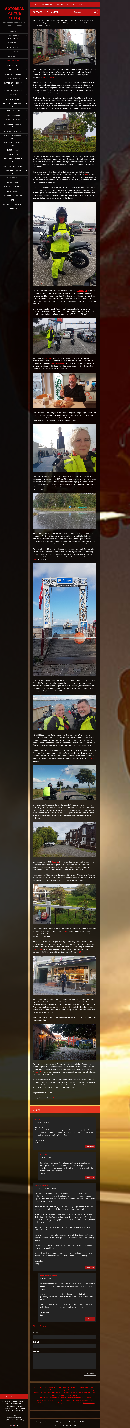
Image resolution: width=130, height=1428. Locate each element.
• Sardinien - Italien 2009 (12, 90)
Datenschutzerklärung (12, 204)
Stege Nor (55, 862)
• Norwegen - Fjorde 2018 (12, 131)
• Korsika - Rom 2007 (12, 78)
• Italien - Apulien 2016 (12, 120)
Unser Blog (12, 56)
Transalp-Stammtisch (12, 187)
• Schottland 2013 (13, 111)
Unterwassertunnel (57, 363)
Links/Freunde (12, 191)
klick (54, 1098)
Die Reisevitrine (13, 182)
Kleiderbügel (82, 291)
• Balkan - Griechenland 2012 (12, 104)
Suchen (95, 12)
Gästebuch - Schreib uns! (12, 195)
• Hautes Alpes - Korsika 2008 (12, 84)
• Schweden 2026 (12, 178)
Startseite (13, 31)
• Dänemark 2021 (12, 150)
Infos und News (12, 47)
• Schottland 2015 (13, 115)
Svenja (65, 931)
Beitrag (36, 1351)
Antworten (90, 1147)
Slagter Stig (38, 949)
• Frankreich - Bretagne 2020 (12, 144)
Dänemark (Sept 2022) (64, 4)
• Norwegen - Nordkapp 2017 (12, 125)
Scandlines (48, 358)
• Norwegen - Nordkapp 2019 (12, 137)
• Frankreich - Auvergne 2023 (12, 160)
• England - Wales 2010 (12, 95)
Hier (86, 175)
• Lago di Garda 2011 (13, 99)
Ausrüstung (13, 43)
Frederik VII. (38, 1072)
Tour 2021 (91, 758)
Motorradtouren (48, 77)
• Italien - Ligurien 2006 (13, 74)
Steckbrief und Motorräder (13, 37)
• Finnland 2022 (13, 154)
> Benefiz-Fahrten (13, 65)
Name (35, 1333)
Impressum (13, 209)
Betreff (36, 1342)
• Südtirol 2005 (12, 70)
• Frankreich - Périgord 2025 (13, 172)
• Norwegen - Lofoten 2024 (12, 166)
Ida (35, 559)
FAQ (12, 200)
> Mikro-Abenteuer (12, 61)
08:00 (79, 952)
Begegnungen (12, 52)
